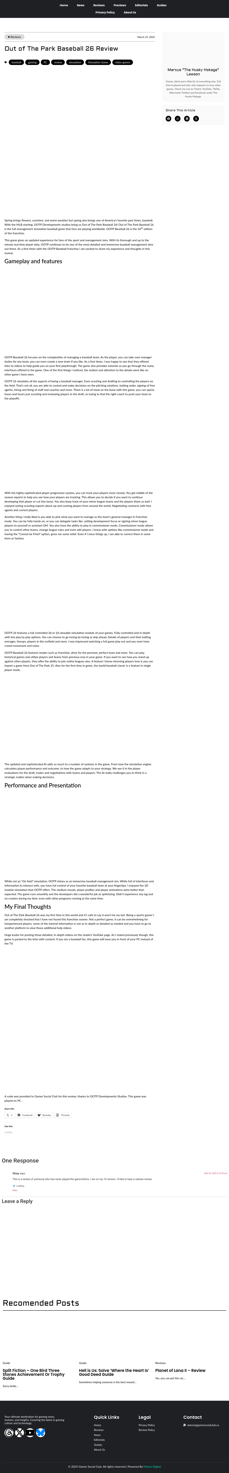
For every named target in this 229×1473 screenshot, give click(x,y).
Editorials (141, 5)
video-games (122, 62)
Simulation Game (98, 62)
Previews (120, 5)
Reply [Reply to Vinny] (15, 1190)
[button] (168, 119)
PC (45, 62)
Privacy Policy (105, 12)
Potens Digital (152, 1466)
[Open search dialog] (221, 8)
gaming (32, 62)
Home (64, 5)
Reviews (99, 5)
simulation (75, 62)
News (80, 5)
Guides (162, 5)
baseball (16, 62)
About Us (130, 12)
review (58, 62)
